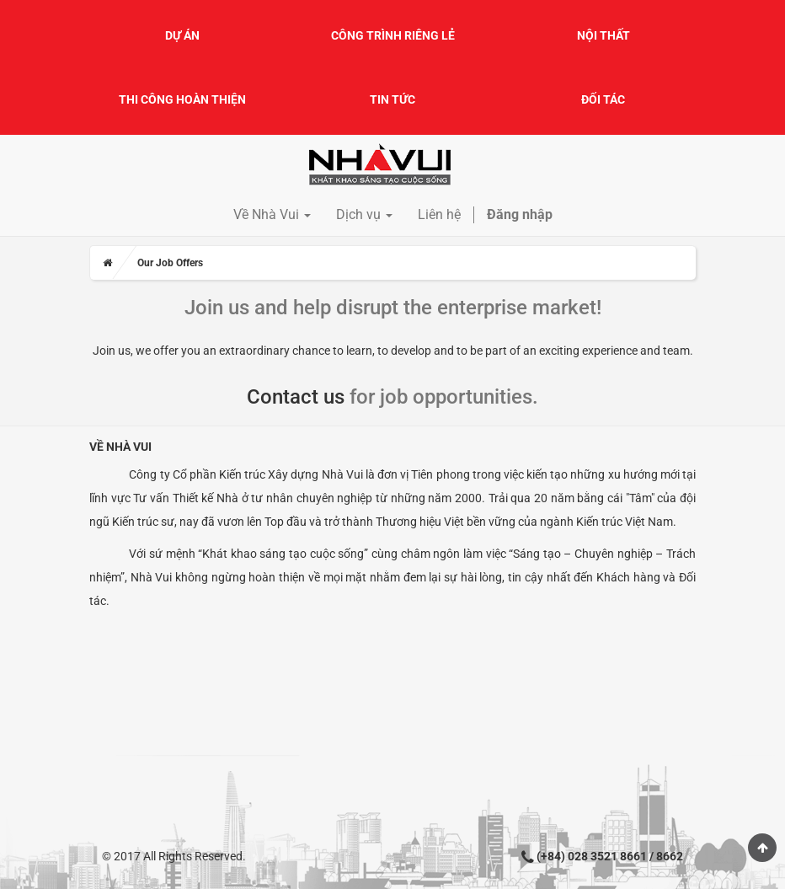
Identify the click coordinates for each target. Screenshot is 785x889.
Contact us (295, 397)
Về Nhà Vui (120, 446)
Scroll (762, 847)
